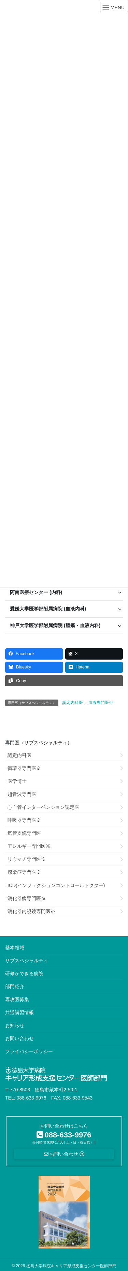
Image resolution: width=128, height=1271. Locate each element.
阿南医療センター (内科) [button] (36, 592)
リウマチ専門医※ (27, 859)
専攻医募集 (17, 999)
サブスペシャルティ (26, 960)
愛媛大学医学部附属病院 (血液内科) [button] (48, 608)
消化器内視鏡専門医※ (31, 911)
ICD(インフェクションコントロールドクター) (56, 885)
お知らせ (14, 1025)
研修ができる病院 (24, 973)
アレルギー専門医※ (29, 846)
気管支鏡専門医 (24, 833)
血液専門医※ (100, 702)
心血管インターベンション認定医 (43, 807)
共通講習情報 (19, 1012)
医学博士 (17, 781)
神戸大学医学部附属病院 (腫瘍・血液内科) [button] (55, 625)
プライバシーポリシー (29, 1051)
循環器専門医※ (24, 768)
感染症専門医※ (24, 872)
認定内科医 (72, 702)
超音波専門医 (22, 794)
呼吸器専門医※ (24, 820)
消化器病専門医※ (27, 898)
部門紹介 (14, 986)
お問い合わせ (19, 1038)
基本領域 (14, 947)
